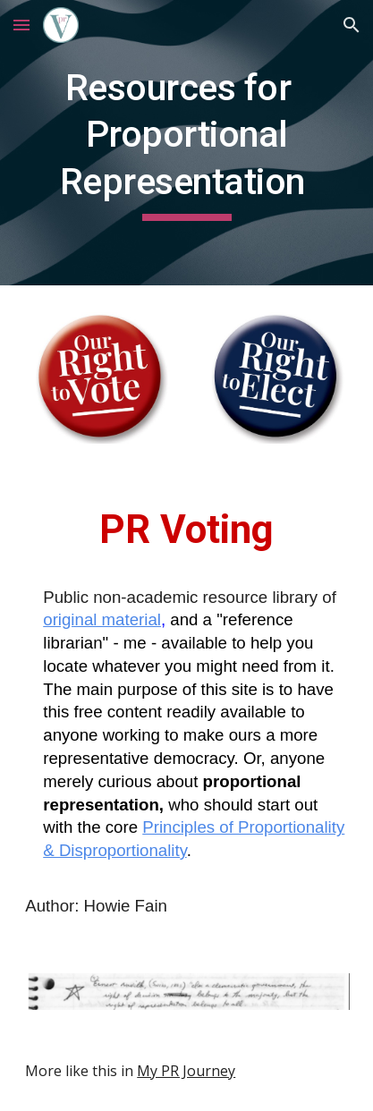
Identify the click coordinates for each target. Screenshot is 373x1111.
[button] (21, 24)
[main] (186, 142)
